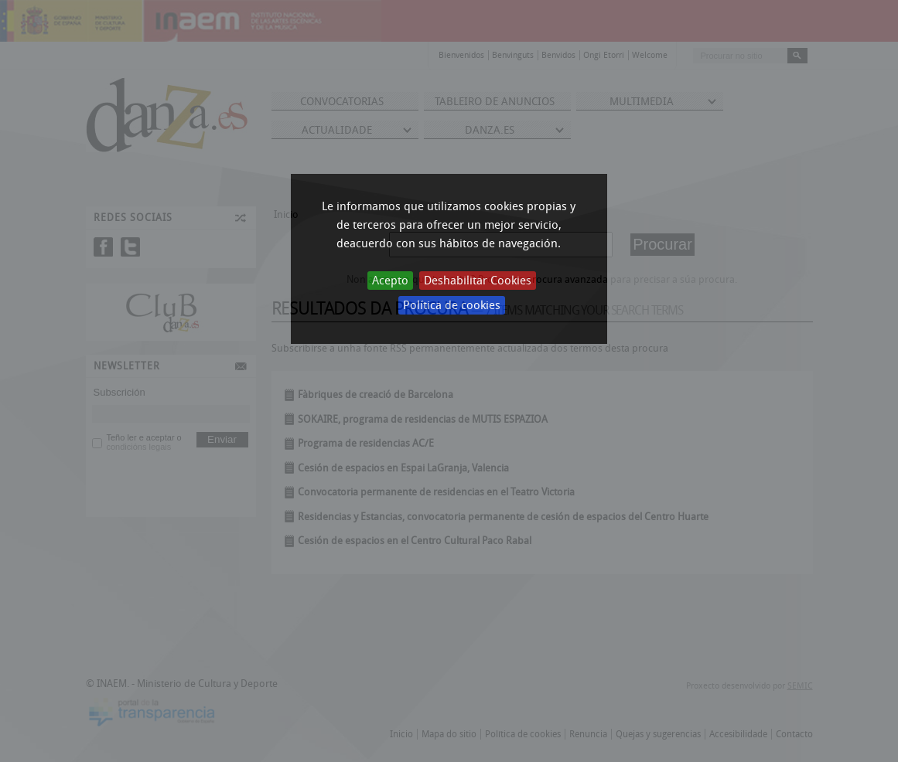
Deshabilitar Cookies (477, 280)
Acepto (390, 280)
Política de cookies (451, 305)
